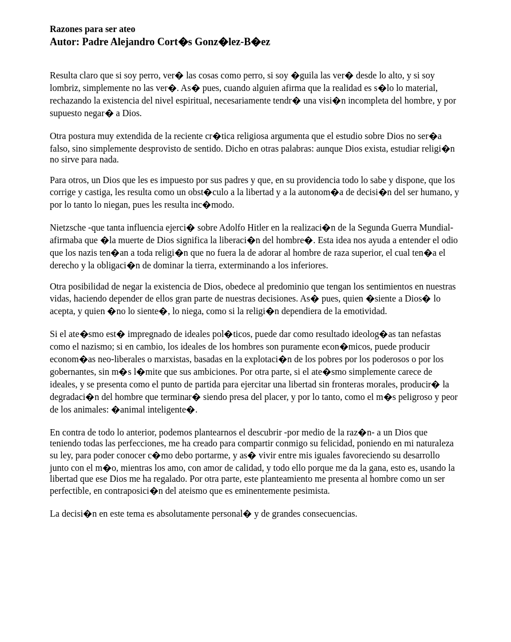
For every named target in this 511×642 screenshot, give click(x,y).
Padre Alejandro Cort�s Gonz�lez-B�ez (176, 41)
